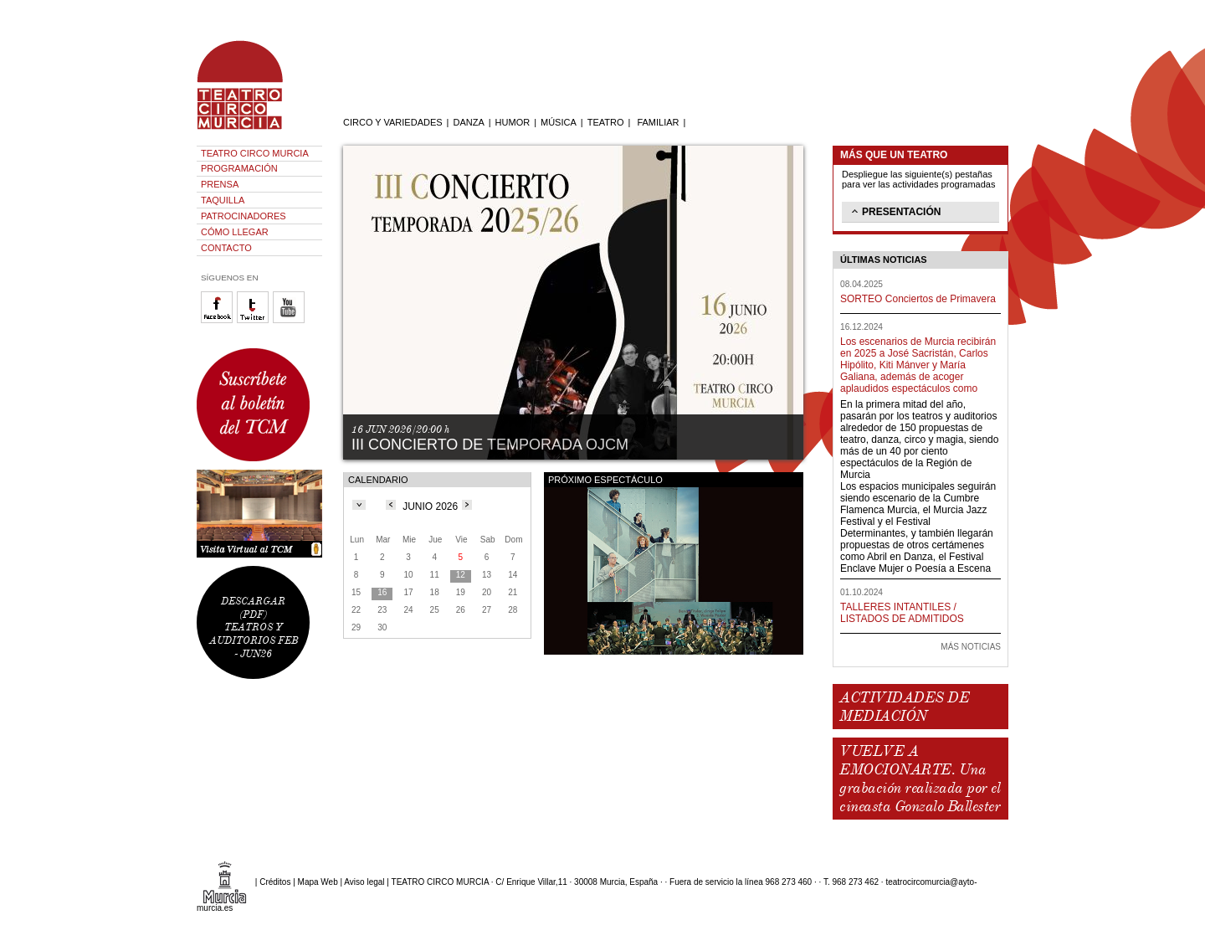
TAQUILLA (222, 200)
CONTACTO (226, 248)
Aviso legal (364, 882)
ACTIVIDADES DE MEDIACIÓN (904, 706)
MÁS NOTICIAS (971, 646)
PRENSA (219, 184)
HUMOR (513, 122)
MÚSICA (559, 122)
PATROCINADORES (243, 216)
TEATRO (605, 122)
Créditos (274, 882)
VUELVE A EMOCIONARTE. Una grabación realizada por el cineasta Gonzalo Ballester (919, 778)
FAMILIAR (658, 122)
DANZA (468, 122)
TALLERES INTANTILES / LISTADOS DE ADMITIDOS (902, 613)
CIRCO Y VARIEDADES (393, 122)
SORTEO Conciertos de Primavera (918, 299)
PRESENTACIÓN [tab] (895, 211)
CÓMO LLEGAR (235, 232)
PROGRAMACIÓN (239, 168)
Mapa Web (318, 882)
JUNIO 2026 (430, 506)
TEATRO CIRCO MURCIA (255, 153)
